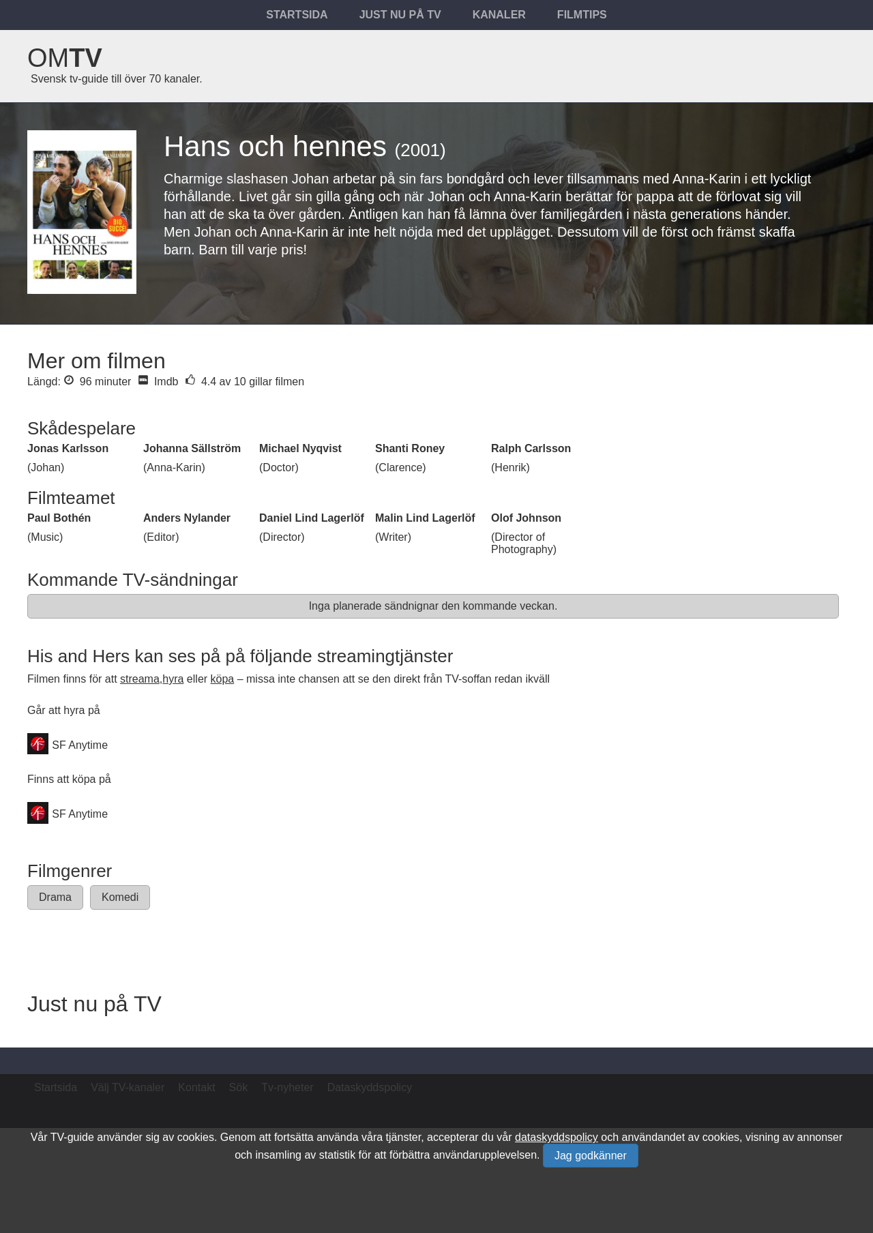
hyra (172, 679)
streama (140, 679)
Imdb (158, 381)
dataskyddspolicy (556, 1137)
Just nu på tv (400, 14)
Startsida (296, 14)
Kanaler (499, 14)
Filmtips (582, 14)
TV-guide (72, 1137)
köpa (223, 679)
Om (64, 58)
